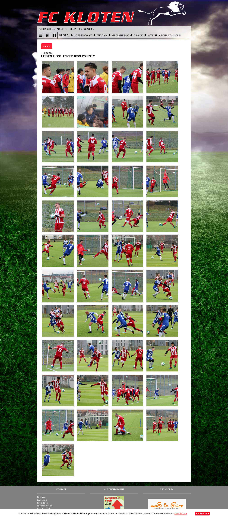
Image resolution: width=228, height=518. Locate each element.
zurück (46, 46)
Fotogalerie (86, 29)
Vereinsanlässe (120, 35)
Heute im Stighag (83, 35)
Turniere (138, 35)
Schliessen (202, 513)
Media (73, 29)
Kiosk (151, 35)
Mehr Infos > (180, 513)
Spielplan (102, 35)
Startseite (60, 29)
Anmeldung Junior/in (169, 35)
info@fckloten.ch (44, 506)
